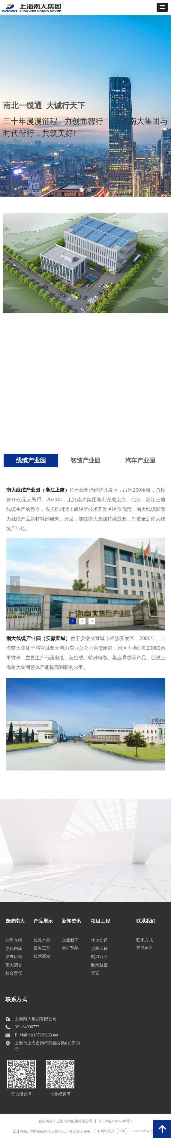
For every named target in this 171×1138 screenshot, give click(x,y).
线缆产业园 (31, 460)
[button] (162, 7)
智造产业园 (85, 460)
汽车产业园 (140, 460)
